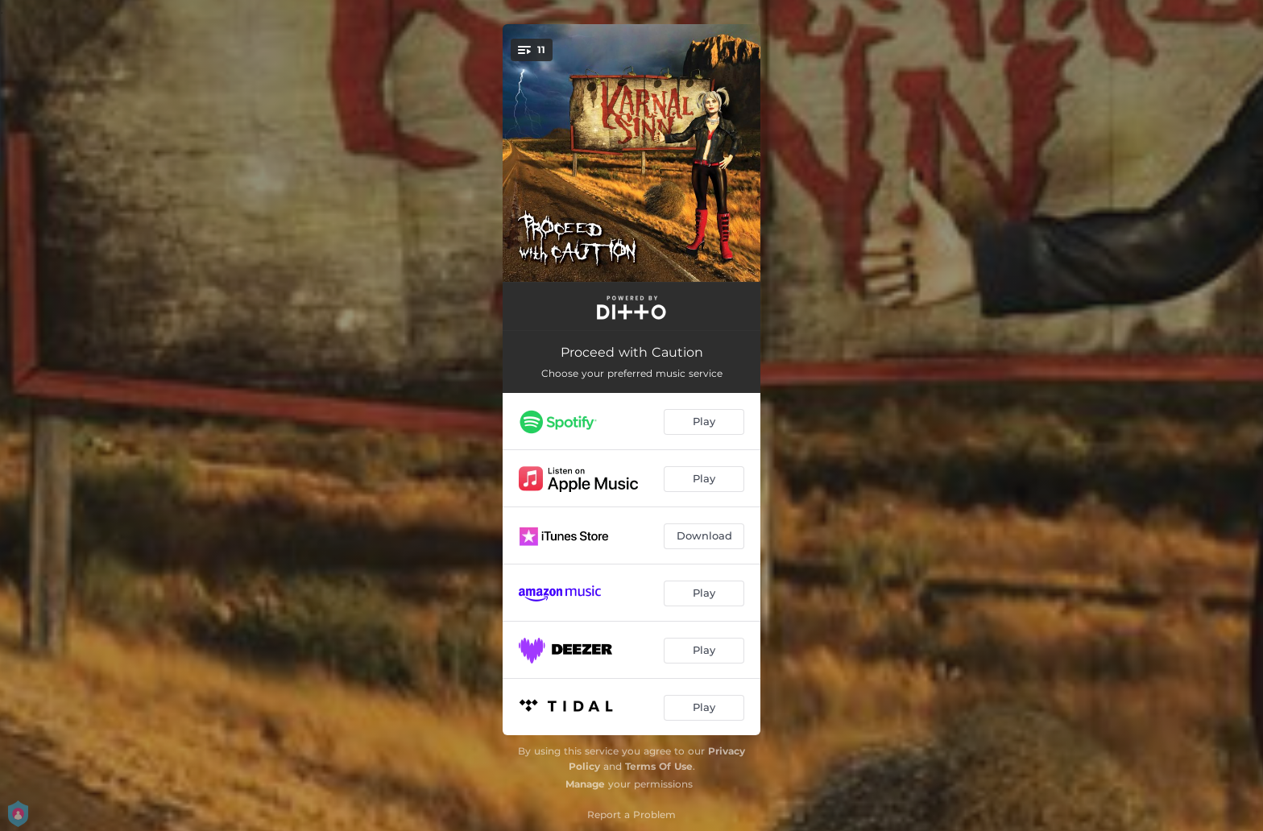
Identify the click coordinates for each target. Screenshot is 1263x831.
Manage (585, 784)
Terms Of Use (659, 766)
